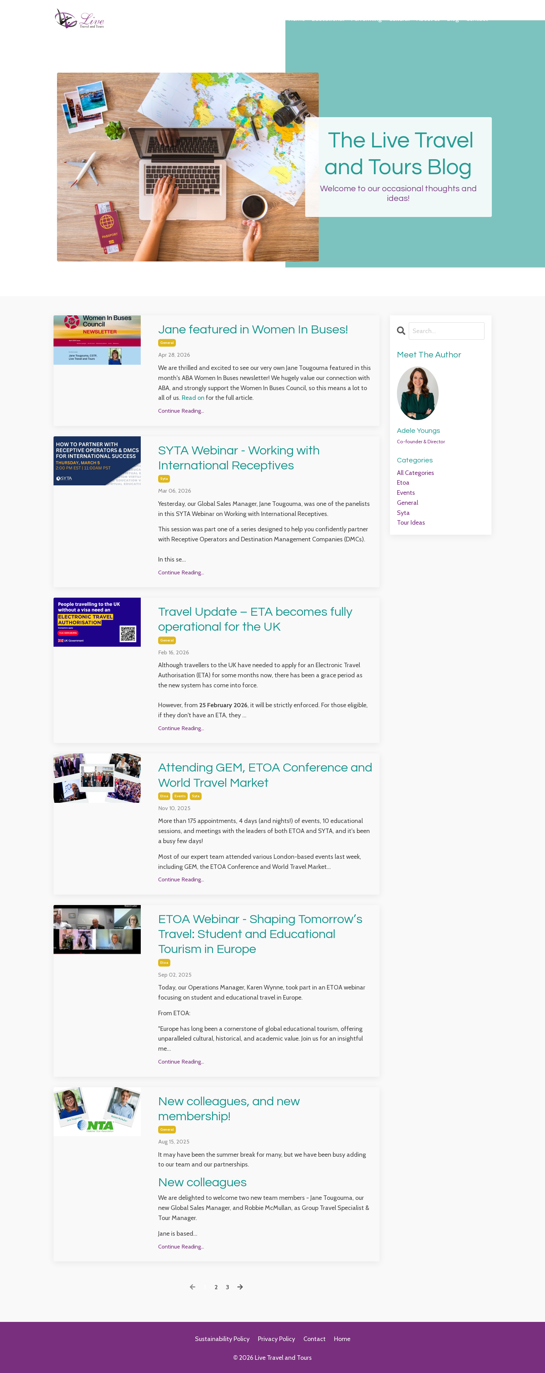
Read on (193, 398)
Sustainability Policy (222, 1339)
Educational (328, 19)
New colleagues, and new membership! (229, 1109)
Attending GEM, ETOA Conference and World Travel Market (265, 775)
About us (428, 19)
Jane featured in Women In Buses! (253, 329)
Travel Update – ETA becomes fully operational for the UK (255, 619)
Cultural (399, 19)
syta (164, 478)
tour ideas (411, 522)
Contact (477, 19)
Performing (366, 19)
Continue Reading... (181, 410)
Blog (453, 19)
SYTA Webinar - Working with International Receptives (239, 458)
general (167, 342)
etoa (164, 796)
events (180, 796)
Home (296, 19)
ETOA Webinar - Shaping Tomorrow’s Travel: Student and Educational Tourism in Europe (260, 934)
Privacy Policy (276, 1339)
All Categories (415, 473)
